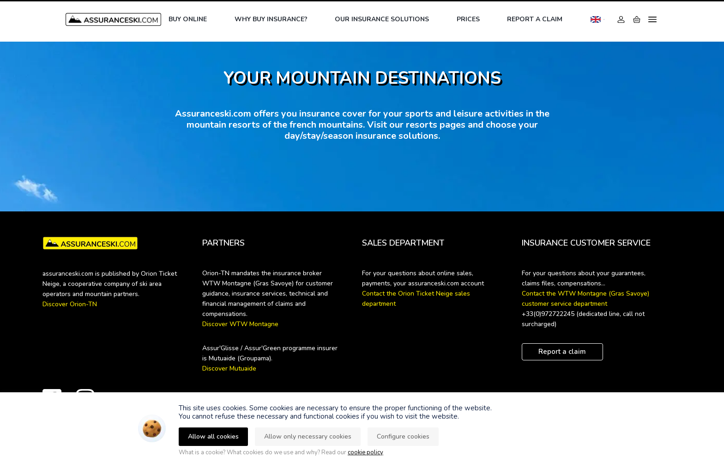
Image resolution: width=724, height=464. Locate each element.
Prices (468, 19)
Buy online (188, 19)
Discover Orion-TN (69, 304)
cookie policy (365, 452)
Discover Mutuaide (229, 368)
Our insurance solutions (382, 19)
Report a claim (534, 19)
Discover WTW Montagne (240, 324)
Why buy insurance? (271, 19)
